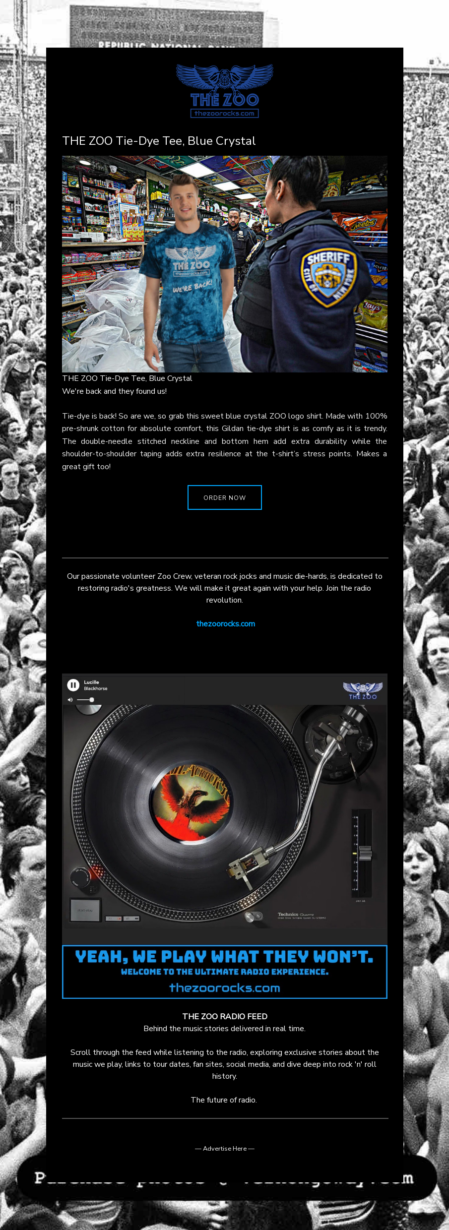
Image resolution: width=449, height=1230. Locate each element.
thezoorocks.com (225, 623)
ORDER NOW (224, 498)
